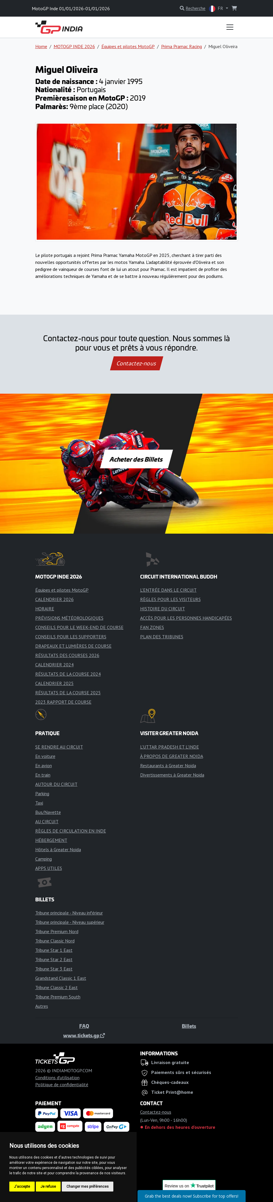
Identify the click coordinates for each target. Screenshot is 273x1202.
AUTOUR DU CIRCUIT (56, 784)
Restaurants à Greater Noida (168, 765)
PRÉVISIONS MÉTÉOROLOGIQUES (69, 618)
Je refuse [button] (48, 1187)
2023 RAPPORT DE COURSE (63, 702)
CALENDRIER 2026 (54, 599)
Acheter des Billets (136, 459)
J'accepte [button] (22, 1187)
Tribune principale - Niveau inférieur (69, 913)
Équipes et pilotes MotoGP (128, 46)
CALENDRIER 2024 (54, 664)
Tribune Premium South (57, 997)
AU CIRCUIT (47, 821)
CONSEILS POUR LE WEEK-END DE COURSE (79, 627)
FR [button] (216, 8)
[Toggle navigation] (230, 27)
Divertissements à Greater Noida (172, 775)
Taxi (39, 803)
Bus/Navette (48, 812)
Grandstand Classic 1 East (60, 978)
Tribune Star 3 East (54, 969)
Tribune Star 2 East (54, 959)
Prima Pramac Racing (181, 46)
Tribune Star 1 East (54, 950)
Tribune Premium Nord (56, 931)
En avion (43, 765)
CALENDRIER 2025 (54, 683)
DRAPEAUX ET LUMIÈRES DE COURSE (73, 646)
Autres (41, 1006)
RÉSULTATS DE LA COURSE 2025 (68, 692)
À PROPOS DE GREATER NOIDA (171, 756)
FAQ (84, 1025)
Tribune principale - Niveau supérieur (69, 922)
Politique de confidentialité (61, 1084)
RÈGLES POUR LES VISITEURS (170, 599)
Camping (43, 859)
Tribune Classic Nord (55, 941)
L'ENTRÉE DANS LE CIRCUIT (168, 590)
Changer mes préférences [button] (87, 1187)
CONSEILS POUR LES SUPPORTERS (70, 636)
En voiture (45, 756)
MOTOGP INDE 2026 (74, 46)
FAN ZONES (152, 627)
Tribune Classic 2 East (56, 987)
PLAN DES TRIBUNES (161, 636)
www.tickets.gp (84, 1035)
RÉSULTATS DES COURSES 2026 (67, 655)
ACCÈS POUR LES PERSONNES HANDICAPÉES (186, 618)
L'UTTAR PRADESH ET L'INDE (169, 747)
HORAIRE (44, 608)
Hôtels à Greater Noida (58, 849)
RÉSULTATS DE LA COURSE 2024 (68, 674)
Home (41, 46)
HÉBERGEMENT (51, 840)
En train (42, 775)
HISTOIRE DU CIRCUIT (162, 608)
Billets (189, 1025)
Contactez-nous (136, 363)
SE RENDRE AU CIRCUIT (59, 747)
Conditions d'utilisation (57, 1077)
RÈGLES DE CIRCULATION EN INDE (70, 831)
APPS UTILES (48, 868)
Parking (42, 793)
